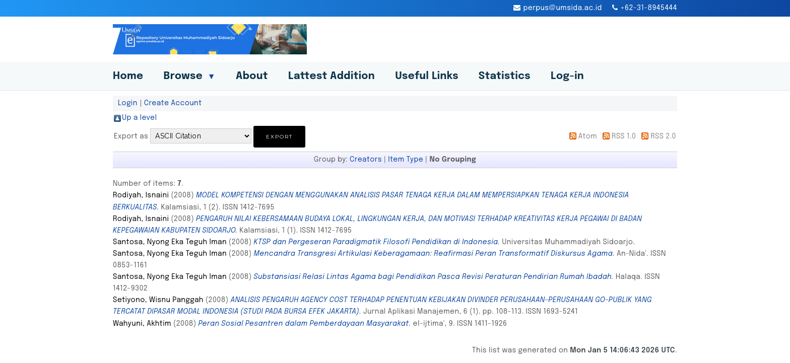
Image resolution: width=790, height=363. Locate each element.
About (252, 76)
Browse (189, 76)
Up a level (139, 117)
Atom (587, 136)
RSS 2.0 (663, 136)
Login (128, 103)
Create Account (173, 103)
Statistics (505, 76)
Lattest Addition (331, 76)
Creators (366, 159)
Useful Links (426, 76)
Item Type (405, 159)
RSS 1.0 (624, 136)
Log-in (567, 76)
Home (128, 76)
